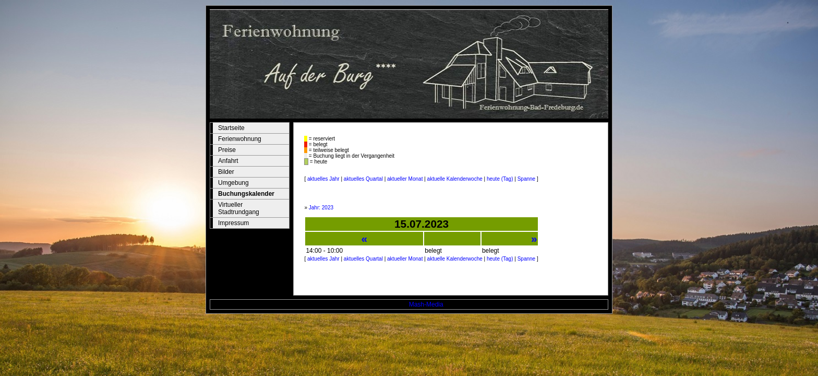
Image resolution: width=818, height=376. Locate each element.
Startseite (231, 128)
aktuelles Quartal (363, 179)
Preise (227, 150)
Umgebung (233, 182)
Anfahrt (228, 160)
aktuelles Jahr (323, 179)
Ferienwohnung (239, 139)
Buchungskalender (246, 193)
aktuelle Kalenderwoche (455, 179)
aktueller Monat (405, 179)
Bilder (226, 171)
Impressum (233, 223)
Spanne (526, 179)
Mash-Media (426, 304)
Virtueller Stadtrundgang (238, 208)
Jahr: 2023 (321, 207)
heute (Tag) (500, 179)
